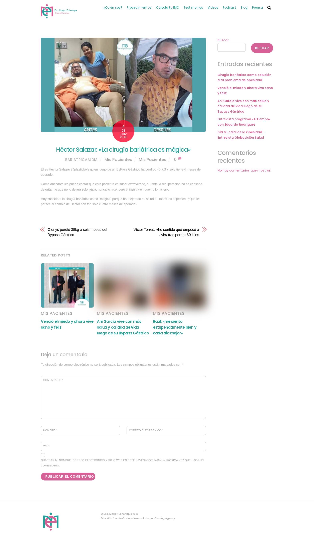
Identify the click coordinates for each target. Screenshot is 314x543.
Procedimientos (139, 7)
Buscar (223, 40)
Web (46, 446)
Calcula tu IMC (167, 7)
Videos (213, 7)
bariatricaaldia (81, 159)
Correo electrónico (146, 430)
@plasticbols (80, 169)
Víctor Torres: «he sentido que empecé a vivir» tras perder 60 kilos (166, 232)
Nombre (50, 430)
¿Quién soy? (113, 7)
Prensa (257, 7)
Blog (244, 7)
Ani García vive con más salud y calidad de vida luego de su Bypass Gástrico (123, 327)
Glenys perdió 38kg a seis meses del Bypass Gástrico (77, 232)
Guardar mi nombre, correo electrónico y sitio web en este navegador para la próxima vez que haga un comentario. (122, 463)
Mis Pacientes (118, 159)
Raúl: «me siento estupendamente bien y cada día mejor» (174, 327)
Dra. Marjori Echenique (118, 514)
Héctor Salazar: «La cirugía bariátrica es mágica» (123, 149)
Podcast (229, 7)
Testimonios (193, 7)
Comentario (53, 380)
